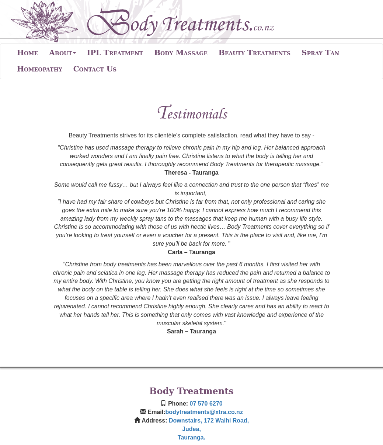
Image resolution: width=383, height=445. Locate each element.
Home (27, 52)
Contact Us (95, 68)
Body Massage (181, 52)
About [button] (62, 52)
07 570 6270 (206, 403)
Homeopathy (39, 68)
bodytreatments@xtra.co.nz (204, 412)
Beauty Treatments (254, 52)
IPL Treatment (115, 52)
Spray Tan (320, 52)
